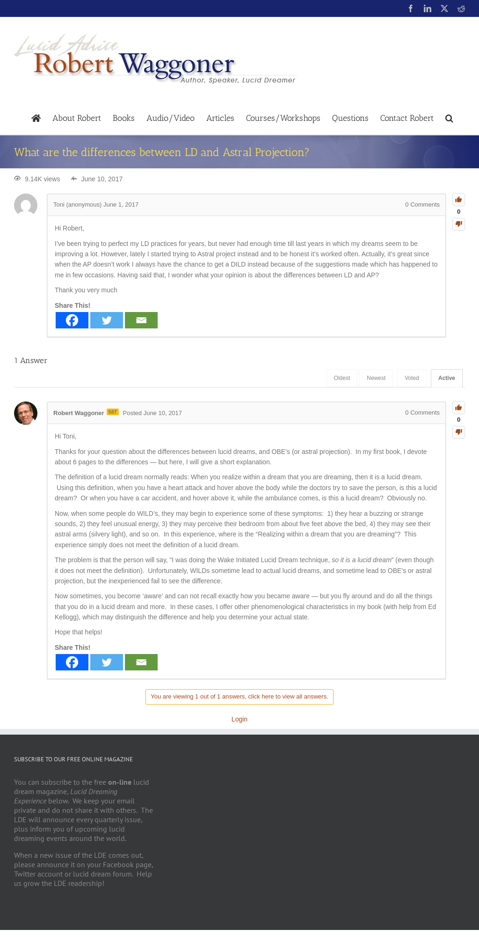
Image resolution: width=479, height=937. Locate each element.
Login (239, 719)
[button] (449, 117)
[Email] (141, 320)
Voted (412, 378)
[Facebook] (72, 320)
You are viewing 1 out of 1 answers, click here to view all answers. (239, 696)
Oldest (342, 378)
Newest (376, 378)
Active (446, 378)
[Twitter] (106, 320)
